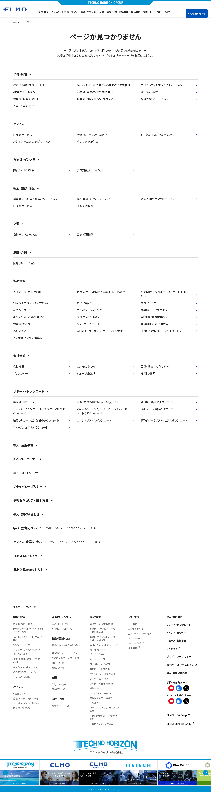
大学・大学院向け (23, 106)
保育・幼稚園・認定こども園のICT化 (27, 661)
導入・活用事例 (23, 445)
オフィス (55, 12)
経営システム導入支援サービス (31, 142)
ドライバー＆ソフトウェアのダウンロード (164, 420)
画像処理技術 (85, 206)
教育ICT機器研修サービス (29, 85)
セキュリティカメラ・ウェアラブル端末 (105, 709)
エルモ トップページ (24, 607)
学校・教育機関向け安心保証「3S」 (97, 402)
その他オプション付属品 (27, 338)
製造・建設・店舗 (89, 12)
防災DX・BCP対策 (87, 142)
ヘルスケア (19, 331)
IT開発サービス (22, 135)
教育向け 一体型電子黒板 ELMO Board (101, 292)
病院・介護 (112, 12)
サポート (147, 12)
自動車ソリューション (25, 234)
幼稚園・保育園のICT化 (27, 99)
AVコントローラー (23, 310)
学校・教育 (43, 12)
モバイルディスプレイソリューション (161, 85)
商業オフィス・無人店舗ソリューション (35, 199)
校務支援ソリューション (155, 99)
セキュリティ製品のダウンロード (160, 409)
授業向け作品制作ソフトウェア (95, 99)
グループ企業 (86, 373)
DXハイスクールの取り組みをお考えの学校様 (103, 85)
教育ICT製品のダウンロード (157, 402)
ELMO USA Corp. (26, 555)
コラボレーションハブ (89, 310)
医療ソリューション (24, 263)
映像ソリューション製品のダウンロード (36, 420)
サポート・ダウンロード (28, 391)
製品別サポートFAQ (25, 402)
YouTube (52, 528)
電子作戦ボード (86, 303)
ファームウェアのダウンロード (30, 427)
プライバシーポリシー (27, 486)
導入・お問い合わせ (196, 9)
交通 (101, 12)
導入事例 (135, 12)
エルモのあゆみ (86, 366)
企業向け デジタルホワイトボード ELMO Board (165, 294)
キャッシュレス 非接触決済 (29, 317)
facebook (74, 528)
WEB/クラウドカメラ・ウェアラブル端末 (100, 331)
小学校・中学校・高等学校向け (95, 92)
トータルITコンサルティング (157, 135)
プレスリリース (21, 373)
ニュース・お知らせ (25, 473)
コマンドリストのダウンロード (94, 420)
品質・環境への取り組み (155, 366)
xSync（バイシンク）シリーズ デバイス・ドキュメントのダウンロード (103, 411)
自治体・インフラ (70, 12)
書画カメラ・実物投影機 (27, 292)
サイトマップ (173, 648)
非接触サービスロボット (155, 310)
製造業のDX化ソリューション (94, 199)
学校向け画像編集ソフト (155, 317)
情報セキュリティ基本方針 (31, 500)
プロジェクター (150, 303)
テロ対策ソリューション (91, 170)
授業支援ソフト (22, 324)
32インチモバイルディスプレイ (31, 303)
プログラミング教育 (88, 317)
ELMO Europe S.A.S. (28, 569)
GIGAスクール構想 (24, 92)
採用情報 (148, 373)
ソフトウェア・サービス (90, 324)
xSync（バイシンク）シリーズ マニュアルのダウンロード (39, 411)
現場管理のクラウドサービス (158, 199)
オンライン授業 (150, 92)
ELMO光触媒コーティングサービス (161, 331)
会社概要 (18, 366)
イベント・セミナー (164, 12)
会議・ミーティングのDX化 (92, 135)
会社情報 (19, 355)
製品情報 (124, 12)
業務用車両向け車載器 (155, 324)
